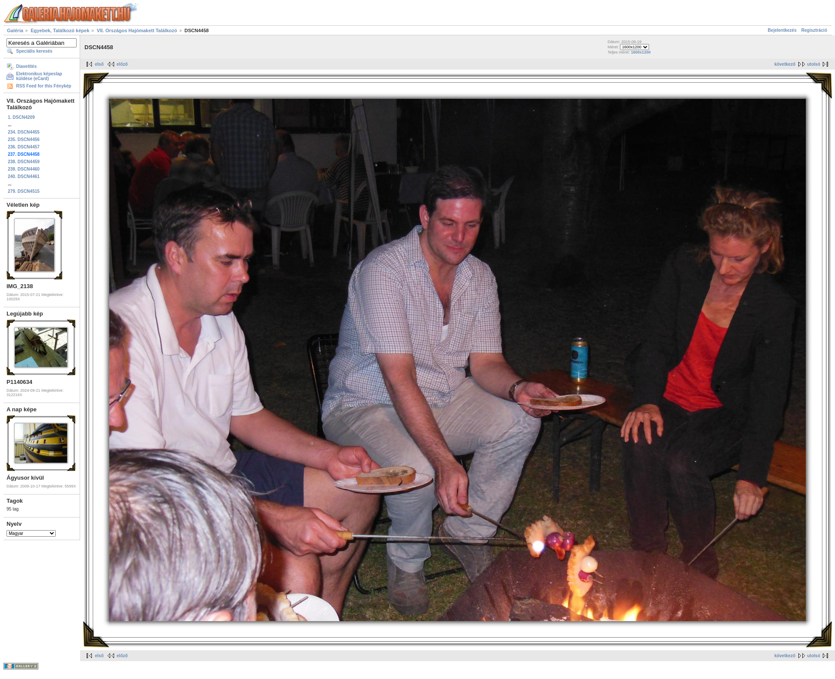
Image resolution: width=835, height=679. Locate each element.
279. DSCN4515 (24, 191)
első (99, 64)
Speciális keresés (34, 51)
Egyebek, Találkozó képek (59, 30)
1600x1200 (640, 52)
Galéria (15, 30)
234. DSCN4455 (24, 132)
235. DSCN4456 (24, 139)
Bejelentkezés (782, 30)
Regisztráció (814, 30)
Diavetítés (26, 66)
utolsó (813, 64)
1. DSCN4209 (21, 117)
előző (122, 64)
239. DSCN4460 (24, 169)
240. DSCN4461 (24, 176)
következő (784, 64)
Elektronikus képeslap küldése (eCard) (39, 76)
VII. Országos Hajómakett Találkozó (137, 30)
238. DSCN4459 (24, 161)
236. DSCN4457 (24, 147)
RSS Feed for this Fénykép (43, 86)
